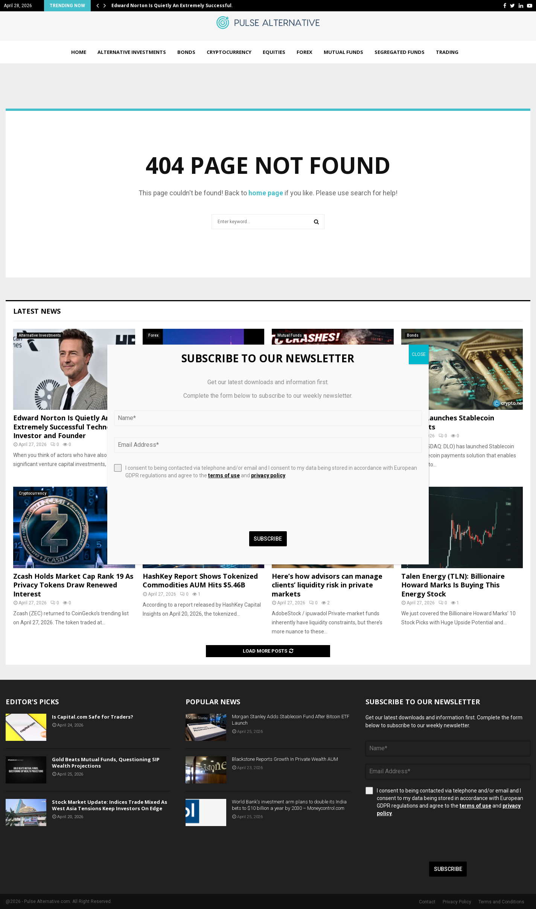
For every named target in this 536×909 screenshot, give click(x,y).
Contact (427, 901)
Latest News (37, 311)
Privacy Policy (457, 901)
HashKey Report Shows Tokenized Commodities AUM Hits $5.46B (200, 580)
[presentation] (422, 839)
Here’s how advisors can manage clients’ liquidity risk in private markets (327, 585)
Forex (304, 52)
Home (78, 52)
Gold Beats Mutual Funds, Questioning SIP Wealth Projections (106, 762)
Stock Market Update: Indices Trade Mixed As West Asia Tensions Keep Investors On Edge (109, 805)
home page (265, 193)
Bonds (186, 52)
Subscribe (448, 869)
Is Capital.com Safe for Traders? (92, 716)
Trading (447, 52)
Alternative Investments (131, 52)
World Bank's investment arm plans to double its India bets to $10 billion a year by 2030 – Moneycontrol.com (289, 805)
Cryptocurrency (229, 52)
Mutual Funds (343, 52)
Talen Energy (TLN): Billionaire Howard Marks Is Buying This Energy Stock (453, 585)
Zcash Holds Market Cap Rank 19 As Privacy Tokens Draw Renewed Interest (73, 585)
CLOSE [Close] (419, 354)
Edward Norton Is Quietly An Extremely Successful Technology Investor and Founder (69, 426)
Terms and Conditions (501, 901)
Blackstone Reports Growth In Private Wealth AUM (285, 759)
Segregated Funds (400, 52)
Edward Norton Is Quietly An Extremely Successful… (173, 5)
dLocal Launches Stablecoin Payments (447, 422)
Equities (274, 52)
